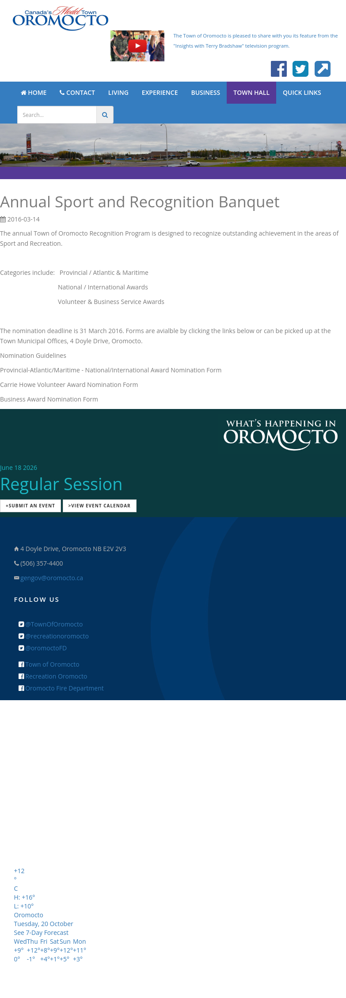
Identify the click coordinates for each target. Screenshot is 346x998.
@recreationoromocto (54, 636)
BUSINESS (205, 92)
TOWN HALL (251, 92)
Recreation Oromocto (53, 676)
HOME (34, 92)
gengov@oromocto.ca (51, 578)
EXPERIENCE (160, 92)
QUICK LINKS (302, 92)
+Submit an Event (30, 506)
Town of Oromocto (49, 664)
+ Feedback (173, 839)
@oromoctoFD (43, 648)
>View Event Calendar (99, 506)
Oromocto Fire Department (61, 688)
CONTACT (77, 92)
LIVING (118, 92)
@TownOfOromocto (51, 624)
